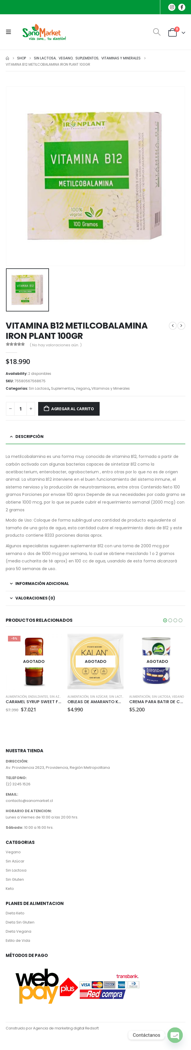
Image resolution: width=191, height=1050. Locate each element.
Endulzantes (38, 697)
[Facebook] (181, 7)
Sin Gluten (15, 879)
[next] (181, 326)
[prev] (173, 326)
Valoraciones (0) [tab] (35, 598)
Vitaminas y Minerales (110, 388)
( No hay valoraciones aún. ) (56, 345)
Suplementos (62, 388)
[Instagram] (171, 7)
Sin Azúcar (58, 697)
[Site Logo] (43, 32)
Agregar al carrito (72, 408)
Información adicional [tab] (42, 583)
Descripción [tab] (29, 436)
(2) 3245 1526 (18, 784)
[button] (10, 32)
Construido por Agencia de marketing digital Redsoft (52, 1028)
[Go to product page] (34, 661)
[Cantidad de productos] (20, 409)
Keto (10, 888)
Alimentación (16, 697)
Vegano (83, 388)
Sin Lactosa (39, 388)
